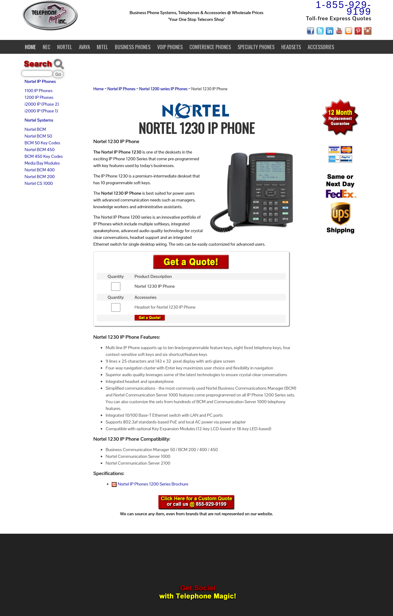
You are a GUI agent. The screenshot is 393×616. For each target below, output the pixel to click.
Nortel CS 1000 (39, 183)
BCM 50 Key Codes (42, 143)
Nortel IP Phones (40, 81)
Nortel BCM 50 (38, 136)
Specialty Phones (256, 47)
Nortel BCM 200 (40, 176)
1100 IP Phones (39, 90)
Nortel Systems (39, 120)
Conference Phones (210, 47)
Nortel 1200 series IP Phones (163, 89)
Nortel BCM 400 (40, 170)
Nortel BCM (35, 129)
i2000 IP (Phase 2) (42, 104)
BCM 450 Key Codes (44, 156)
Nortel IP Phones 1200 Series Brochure (150, 484)
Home (30, 47)
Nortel (64, 47)
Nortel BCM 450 (40, 149)
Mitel (102, 47)
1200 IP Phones (39, 97)
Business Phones (132, 47)
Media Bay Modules (42, 163)
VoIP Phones (170, 47)
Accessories (321, 47)
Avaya (84, 47)
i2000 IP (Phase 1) (41, 111)
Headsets (291, 47)
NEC (46, 47)
